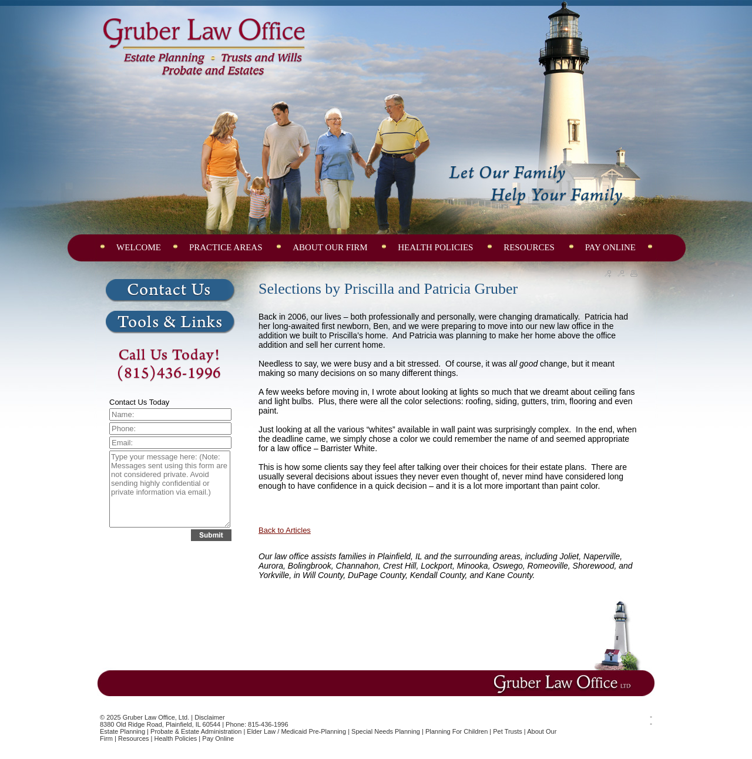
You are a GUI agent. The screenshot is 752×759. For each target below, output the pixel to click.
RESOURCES (529, 247)
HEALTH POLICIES (436, 247)
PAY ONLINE (610, 247)
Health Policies (176, 738)
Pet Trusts (507, 731)
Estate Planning (122, 731)
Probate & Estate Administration (195, 731)
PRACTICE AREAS (226, 247)
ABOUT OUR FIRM (331, 247)
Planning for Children (456, 731)
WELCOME (138, 247)
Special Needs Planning (385, 731)
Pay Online (218, 738)
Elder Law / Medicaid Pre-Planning (296, 731)
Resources (133, 738)
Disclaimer (209, 717)
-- (651, 720)
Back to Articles (284, 530)
